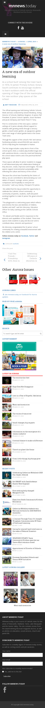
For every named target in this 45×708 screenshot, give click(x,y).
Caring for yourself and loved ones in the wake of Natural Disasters (27, 530)
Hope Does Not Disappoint (22, 387)
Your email (6, 660)
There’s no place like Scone (23, 450)
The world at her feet (20, 378)
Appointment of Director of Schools (26, 548)
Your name (6, 651)
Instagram (6, 238)
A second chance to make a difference (27, 441)
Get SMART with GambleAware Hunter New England (24, 483)
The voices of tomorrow (21, 414)
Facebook (24, 236)
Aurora (16, 244)
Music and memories (21, 405)
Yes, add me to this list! (13, 672)
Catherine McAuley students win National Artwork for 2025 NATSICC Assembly (26, 511)
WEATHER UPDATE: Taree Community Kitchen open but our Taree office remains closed (25, 540)
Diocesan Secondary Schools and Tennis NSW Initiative (25, 558)
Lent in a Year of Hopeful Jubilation (26, 396)
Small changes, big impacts (23, 423)
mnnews (22, 5)
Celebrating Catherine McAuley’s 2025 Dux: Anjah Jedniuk (27, 474)
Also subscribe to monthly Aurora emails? (17, 668)
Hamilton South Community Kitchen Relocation (27, 501)
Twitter (31, 236)
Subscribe (7, 676)
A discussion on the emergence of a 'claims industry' (26, 433)
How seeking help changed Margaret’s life (23, 492)
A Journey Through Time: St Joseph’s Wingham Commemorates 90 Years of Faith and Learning (27, 521)
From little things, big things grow (26, 459)
